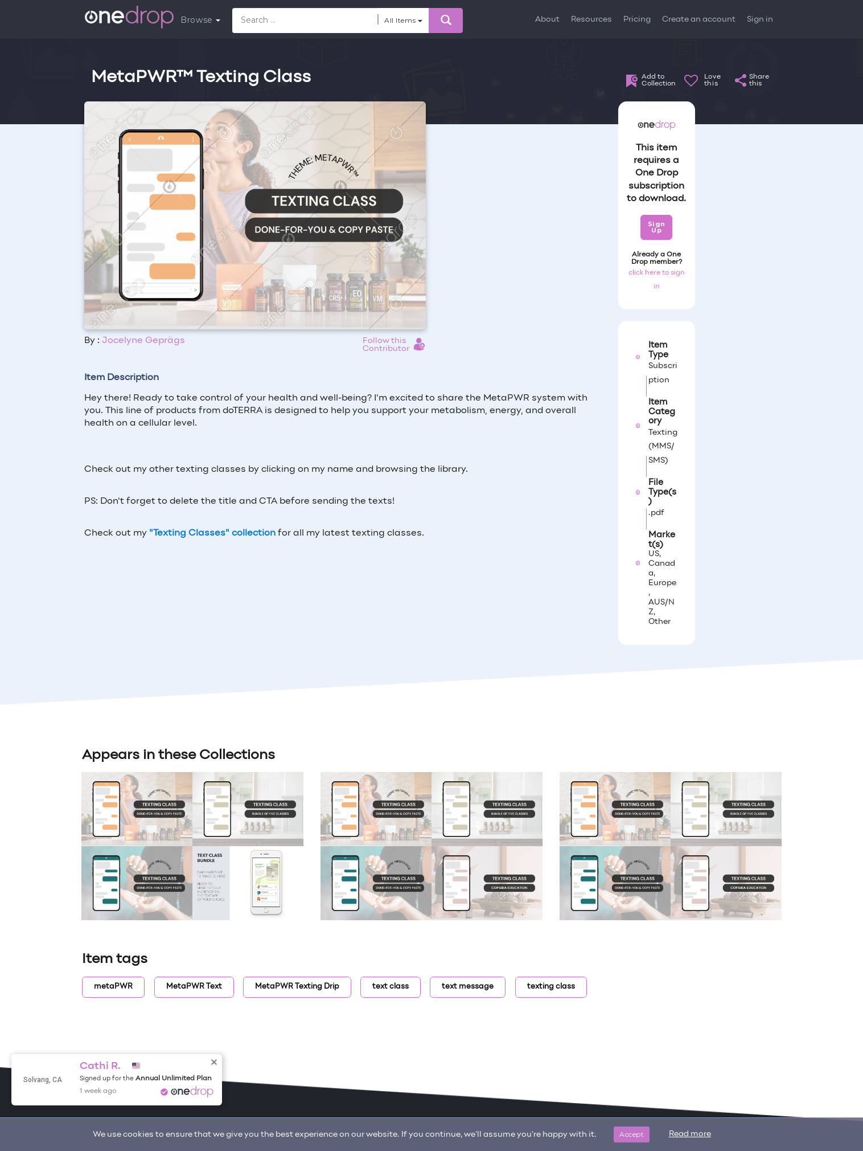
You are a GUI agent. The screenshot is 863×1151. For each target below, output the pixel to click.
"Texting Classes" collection (212, 533)
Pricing (637, 19)
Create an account (698, 19)
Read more (690, 1134)
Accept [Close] (631, 1134)
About (547, 19)
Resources (591, 19)
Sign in (760, 19)
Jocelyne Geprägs (143, 340)
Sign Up (656, 227)
